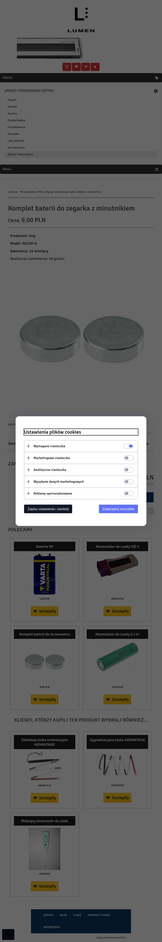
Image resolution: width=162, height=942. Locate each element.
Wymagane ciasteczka (49, 446)
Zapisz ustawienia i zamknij (48, 509)
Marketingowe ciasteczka (52, 458)
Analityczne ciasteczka (50, 470)
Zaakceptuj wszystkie (118, 509)
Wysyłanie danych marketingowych (59, 481)
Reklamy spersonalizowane (53, 493)
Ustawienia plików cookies (52, 432)
